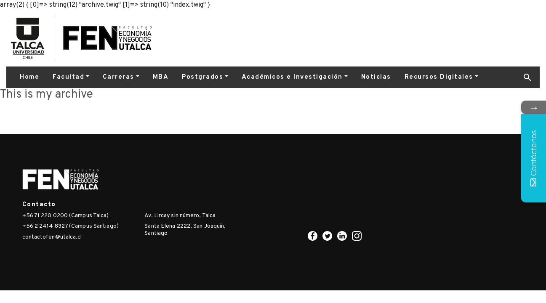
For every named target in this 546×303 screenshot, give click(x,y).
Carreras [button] (118, 77)
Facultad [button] (68, 77)
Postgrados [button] (202, 77)
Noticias (376, 77)
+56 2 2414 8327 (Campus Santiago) (70, 226)
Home (29, 77)
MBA (161, 77)
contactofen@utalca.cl (52, 237)
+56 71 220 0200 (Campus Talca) (65, 215)
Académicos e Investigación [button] (292, 77)
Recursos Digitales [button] (439, 77)
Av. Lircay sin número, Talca (180, 215)
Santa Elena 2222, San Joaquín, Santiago (185, 230)
